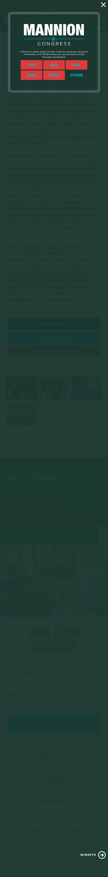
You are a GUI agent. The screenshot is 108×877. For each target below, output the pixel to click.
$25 (54, 65)
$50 (76, 65)
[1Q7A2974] (102, 854)
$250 (54, 75)
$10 (31, 65)
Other (76, 75)
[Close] (103, 4)
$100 (31, 75)
